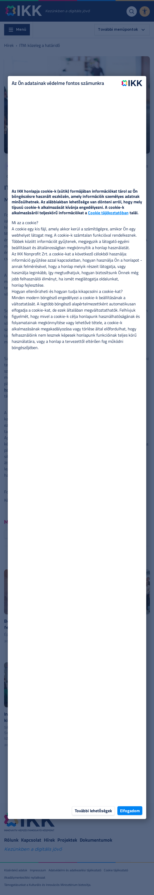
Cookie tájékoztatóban (108, 213)
